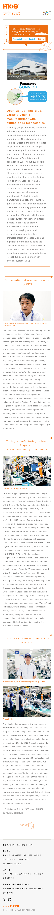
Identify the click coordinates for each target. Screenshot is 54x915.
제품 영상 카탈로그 (37, 889)
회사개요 (6, 855)
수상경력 (38, 855)
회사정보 (6, 851)
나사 (31, 845)
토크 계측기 (22, 845)
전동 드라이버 (9, 845)
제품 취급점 (39, 874)
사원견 (20, 859)
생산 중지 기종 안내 (23, 874)
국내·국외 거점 (9, 859)
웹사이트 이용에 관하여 (13, 884)
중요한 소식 (8, 893)
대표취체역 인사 (19, 855)
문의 (5, 874)
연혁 (30, 855)
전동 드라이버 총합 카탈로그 (15, 889)
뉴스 (27, 884)
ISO (27, 859)
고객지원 (6, 870)
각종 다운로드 (9, 878)
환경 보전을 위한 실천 (12, 864)
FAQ (11, 874)
